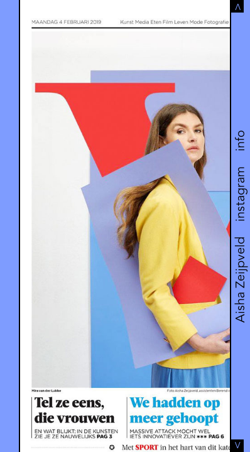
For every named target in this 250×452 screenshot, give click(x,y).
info (240, 140)
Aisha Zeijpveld (240, 280)
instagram (240, 194)
